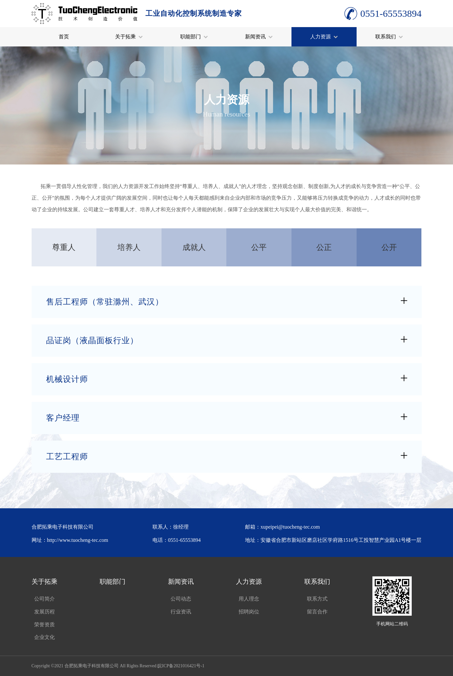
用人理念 (249, 598)
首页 (64, 36)
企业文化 (44, 637)
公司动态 (181, 598)
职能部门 (194, 36)
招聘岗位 (249, 611)
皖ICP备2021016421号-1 (180, 665)
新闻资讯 (259, 36)
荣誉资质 (44, 624)
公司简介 (44, 598)
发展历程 (44, 611)
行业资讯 (181, 611)
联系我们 (389, 36)
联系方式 (317, 598)
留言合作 (317, 611)
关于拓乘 (129, 36)
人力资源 (324, 36)
